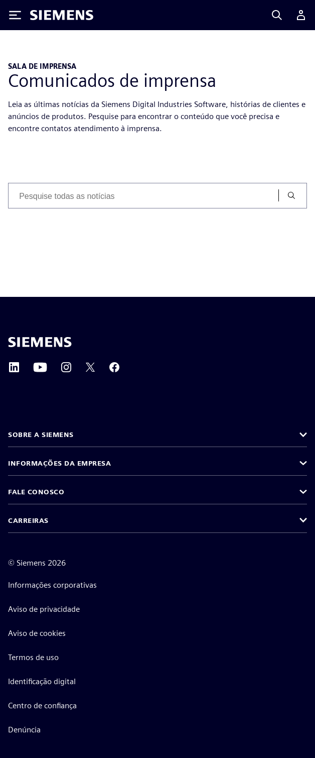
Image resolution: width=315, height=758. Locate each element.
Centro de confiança (42, 705)
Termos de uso (33, 657)
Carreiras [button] (28, 520)
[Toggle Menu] (15, 15)
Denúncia (24, 729)
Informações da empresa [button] (59, 463)
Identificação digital (42, 681)
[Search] (277, 15)
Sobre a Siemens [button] (41, 434)
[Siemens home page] (40, 342)
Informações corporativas (52, 585)
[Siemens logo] (61, 15)
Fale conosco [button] (36, 492)
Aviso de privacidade (44, 609)
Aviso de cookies (37, 633)
